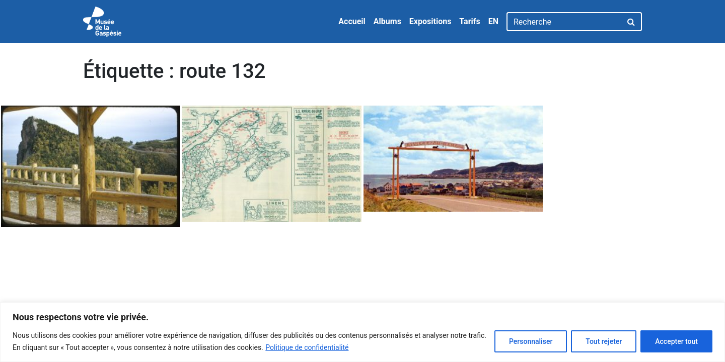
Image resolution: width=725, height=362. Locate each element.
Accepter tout (676, 341)
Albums (387, 21)
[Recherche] (564, 21)
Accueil (352, 21)
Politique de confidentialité (306, 347)
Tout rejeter (604, 341)
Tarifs (469, 21)
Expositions (430, 21)
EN (493, 21)
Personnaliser (530, 341)
